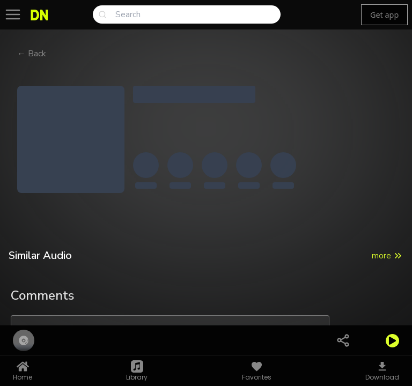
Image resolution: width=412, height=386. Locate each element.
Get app (384, 15)
